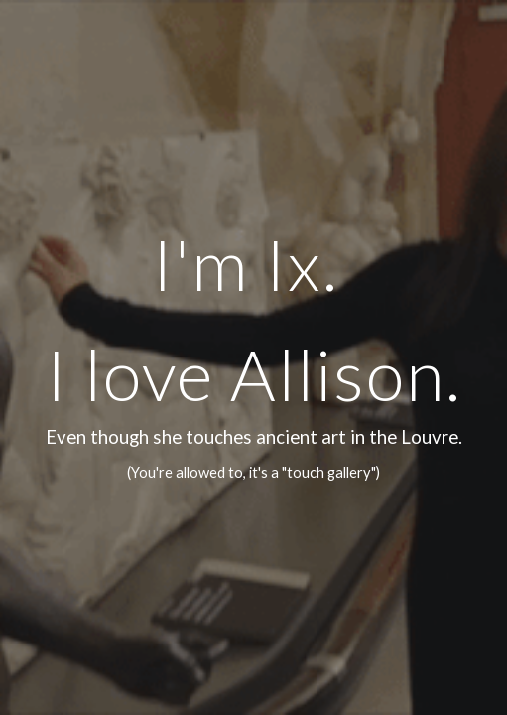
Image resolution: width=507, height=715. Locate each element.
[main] (254, 357)
